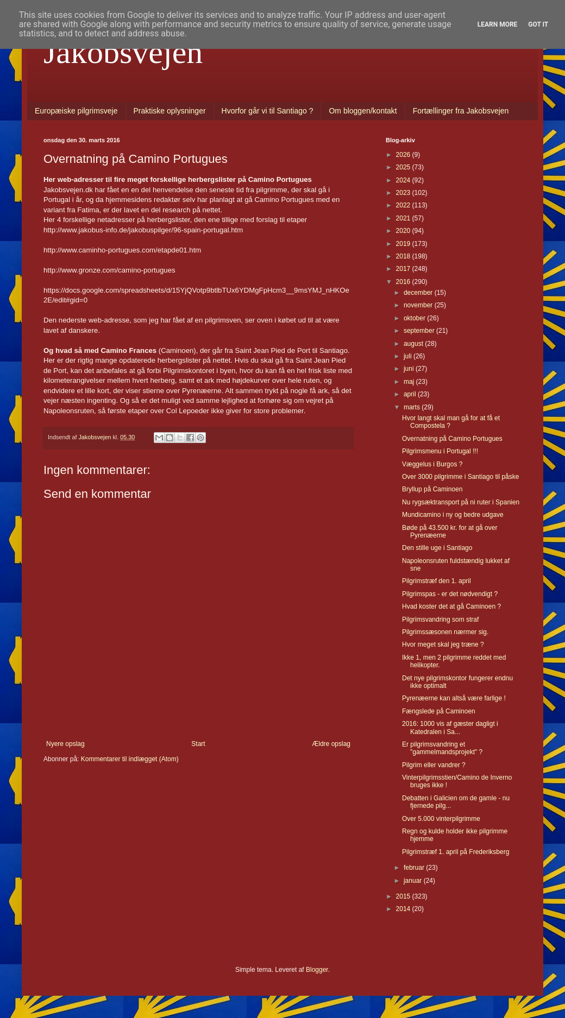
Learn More (498, 24)
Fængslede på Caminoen (438, 711)
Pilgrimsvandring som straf (440, 619)
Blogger (317, 969)
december (419, 292)
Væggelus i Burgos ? (432, 464)
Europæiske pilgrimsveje (76, 110)
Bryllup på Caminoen (432, 489)
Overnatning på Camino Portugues (452, 438)
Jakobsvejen (123, 52)
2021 (404, 218)
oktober (415, 318)
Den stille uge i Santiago (437, 548)
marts (413, 407)
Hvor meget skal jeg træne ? (443, 644)
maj (410, 381)
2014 (404, 909)
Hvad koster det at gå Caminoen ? (451, 606)
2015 (404, 896)
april (411, 394)
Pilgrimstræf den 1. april (436, 581)
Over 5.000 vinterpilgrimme (441, 819)
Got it (538, 24)
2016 (404, 282)
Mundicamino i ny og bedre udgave (453, 515)
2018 (404, 256)
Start (198, 744)
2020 (404, 231)
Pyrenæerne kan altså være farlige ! (454, 698)
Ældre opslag (331, 744)
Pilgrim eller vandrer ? (434, 765)
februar (415, 867)
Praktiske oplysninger (170, 110)
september (420, 330)
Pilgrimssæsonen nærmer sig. (445, 632)
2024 (404, 180)
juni (410, 368)
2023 (404, 193)
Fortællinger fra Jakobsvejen (461, 110)
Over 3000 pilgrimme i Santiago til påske (460, 476)
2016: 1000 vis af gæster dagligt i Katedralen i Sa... (450, 727)
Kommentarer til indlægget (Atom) (130, 759)
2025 (404, 167)
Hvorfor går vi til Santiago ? (267, 110)
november (419, 305)
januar (414, 880)
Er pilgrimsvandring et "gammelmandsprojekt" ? (442, 748)
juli (408, 356)
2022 (404, 205)
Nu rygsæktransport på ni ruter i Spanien (460, 502)
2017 (404, 269)
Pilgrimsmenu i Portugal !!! (440, 451)
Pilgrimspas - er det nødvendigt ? (450, 594)
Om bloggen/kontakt (363, 110)
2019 (404, 244)
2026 (404, 155)
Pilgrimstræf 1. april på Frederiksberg (455, 852)
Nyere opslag (65, 744)
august (414, 343)
